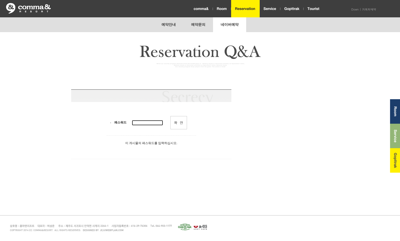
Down (355, 9)
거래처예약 (369, 9)
